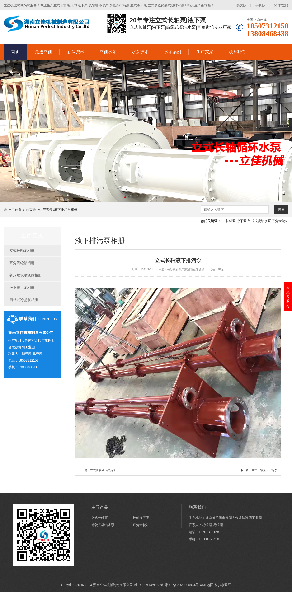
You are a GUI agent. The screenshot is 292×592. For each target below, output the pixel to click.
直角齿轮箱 (280, 221)
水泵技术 (140, 51)
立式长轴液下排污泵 (103, 470)
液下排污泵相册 (65, 209)
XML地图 (206, 585)
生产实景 (204, 51)
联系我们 (237, 51)
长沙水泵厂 (222, 585)
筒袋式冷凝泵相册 (23, 300)
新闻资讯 (75, 51)
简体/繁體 (281, 5)
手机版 (260, 5)
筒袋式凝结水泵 (259, 221)
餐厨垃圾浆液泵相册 (25, 275)
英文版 (241, 5)
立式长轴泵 (99, 518)
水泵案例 (172, 51)
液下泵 (242, 221)
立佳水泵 (108, 51)
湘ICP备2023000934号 (182, 585)
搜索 (281, 209)
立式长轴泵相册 (21, 250)
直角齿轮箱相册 (21, 263)
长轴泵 (231, 221)
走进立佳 (43, 51)
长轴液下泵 (141, 518)
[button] (125, 197)
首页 (15, 51)
